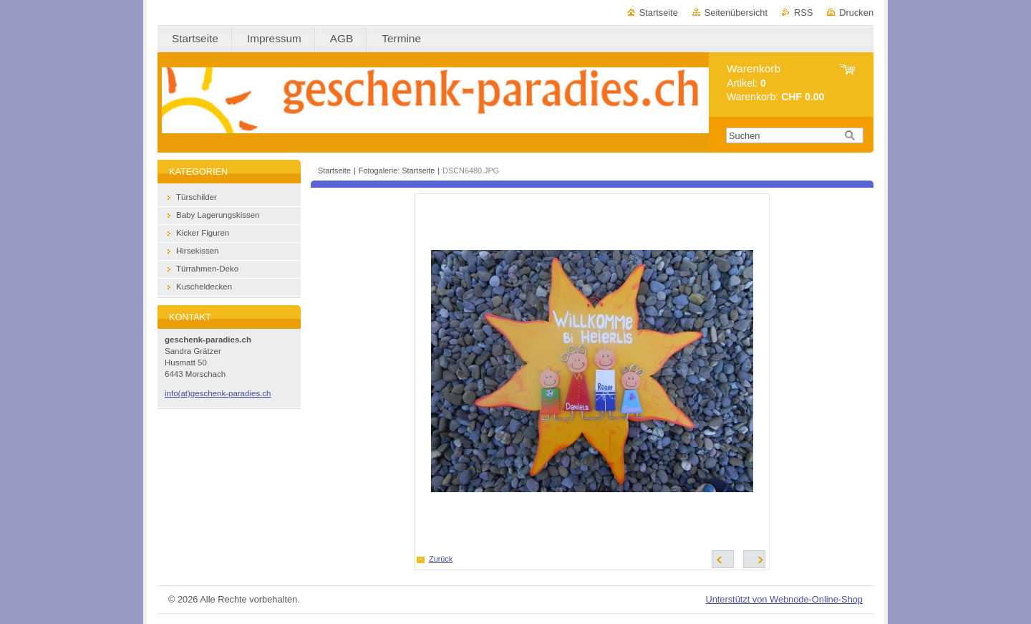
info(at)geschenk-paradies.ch (218, 393)
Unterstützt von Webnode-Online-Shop (784, 599)
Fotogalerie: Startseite (397, 170)
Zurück (440, 559)
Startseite (658, 12)
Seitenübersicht (736, 12)
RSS (803, 12)
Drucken (856, 12)
